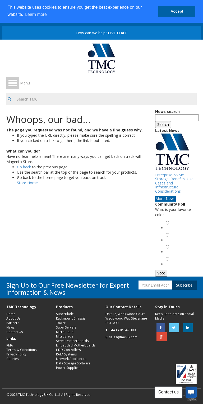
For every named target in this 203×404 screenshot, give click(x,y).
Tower (61, 323)
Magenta (174, 264)
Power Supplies (68, 367)
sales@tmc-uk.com (123, 337)
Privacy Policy (16, 354)
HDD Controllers (68, 350)
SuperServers (66, 327)
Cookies (12, 359)
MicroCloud (64, 332)
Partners (12, 323)
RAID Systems (66, 354)
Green (171, 228)
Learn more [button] (36, 14)
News (10, 327)
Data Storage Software (73, 363)
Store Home (27, 182)
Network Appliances (71, 359)
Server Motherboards (72, 341)
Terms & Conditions (21, 350)
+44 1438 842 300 (122, 330)
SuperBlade (65, 314)
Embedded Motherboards (76, 345)
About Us (13, 318)
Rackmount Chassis (71, 318)
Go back (24, 166)
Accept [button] (176, 11)
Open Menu (12, 83)
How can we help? (101, 32)
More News (165, 198)
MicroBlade (64, 336)
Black (171, 252)
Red (170, 240)
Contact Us (14, 332)
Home (10, 314)
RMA (9, 345)
